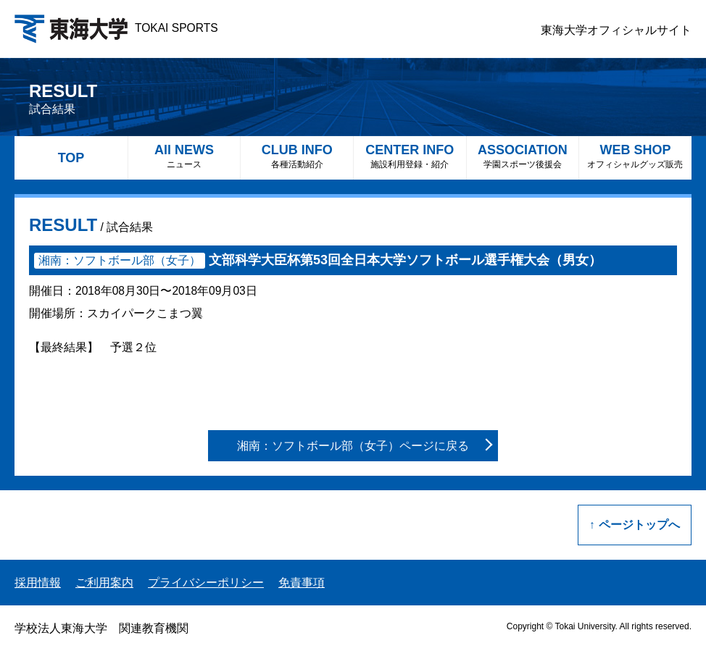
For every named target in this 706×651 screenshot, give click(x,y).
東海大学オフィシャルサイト (616, 30)
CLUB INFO (297, 156)
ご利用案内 (104, 582)
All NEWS (184, 156)
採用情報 (37, 582)
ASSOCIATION (523, 156)
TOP (71, 158)
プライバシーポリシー (206, 582)
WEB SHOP (635, 156)
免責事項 (301, 582)
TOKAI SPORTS (116, 28)
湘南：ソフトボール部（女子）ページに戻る (353, 446)
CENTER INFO (410, 156)
